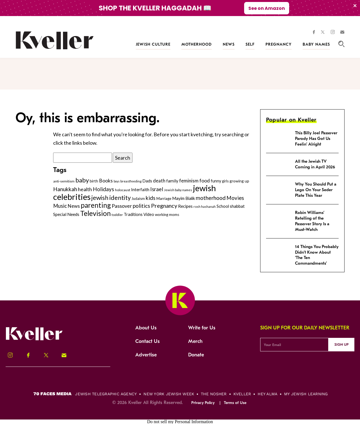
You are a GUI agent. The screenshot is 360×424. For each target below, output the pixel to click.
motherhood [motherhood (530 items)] (211, 198)
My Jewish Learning (306, 394)
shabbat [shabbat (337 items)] (237, 206)
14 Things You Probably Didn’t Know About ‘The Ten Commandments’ (317, 255)
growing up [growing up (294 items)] (239, 180)
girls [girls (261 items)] (225, 181)
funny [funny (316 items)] (216, 180)
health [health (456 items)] (85, 189)
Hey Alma (267, 394)
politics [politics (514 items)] (141, 205)
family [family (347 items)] (172, 180)
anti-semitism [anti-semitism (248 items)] (64, 181)
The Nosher (213, 394)
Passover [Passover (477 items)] (122, 206)
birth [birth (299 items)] (94, 180)
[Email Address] (294, 344)
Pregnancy (279, 44)
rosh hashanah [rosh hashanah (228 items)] (205, 206)
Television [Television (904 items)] (95, 213)
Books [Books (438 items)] (106, 181)
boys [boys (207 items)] (117, 181)
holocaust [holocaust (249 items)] (122, 190)
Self (250, 44)
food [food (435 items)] (204, 181)
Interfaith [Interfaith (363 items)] (140, 189)
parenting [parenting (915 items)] (96, 205)
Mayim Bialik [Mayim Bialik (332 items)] (183, 198)
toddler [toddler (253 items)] (117, 215)
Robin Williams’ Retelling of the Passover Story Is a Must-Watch (312, 221)
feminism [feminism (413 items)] (189, 181)
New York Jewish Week (168, 394)
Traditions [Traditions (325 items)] (133, 214)
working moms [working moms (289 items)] (167, 214)
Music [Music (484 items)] (60, 206)
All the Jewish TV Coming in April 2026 (315, 164)
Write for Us (201, 328)
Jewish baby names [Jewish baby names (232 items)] (178, 190)
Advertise (146, 355)
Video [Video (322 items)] (148, 214)
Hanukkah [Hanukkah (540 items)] (65, 189)
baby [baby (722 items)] (82, 180)
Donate (196, 355)
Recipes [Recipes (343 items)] (185, 206)
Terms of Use (235, 402)
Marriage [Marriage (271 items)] (163, 198)
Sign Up (341, 344)
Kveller (242, 394)
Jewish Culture (153, 44)
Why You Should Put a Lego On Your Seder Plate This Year (315, 190)
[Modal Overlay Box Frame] (180, 8)
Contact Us (147, 341)
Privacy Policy (203, 402)
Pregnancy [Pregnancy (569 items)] (164, 205)
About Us (146, 328)
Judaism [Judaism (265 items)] (138, 198)
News (229, 44)
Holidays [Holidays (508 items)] (103, 189)
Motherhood (196, 44)
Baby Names (316, 44)
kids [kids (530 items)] (151, 198)
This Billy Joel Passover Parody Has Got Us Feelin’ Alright (316, 138)
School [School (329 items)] (223, 206)
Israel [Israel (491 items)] (156, 189)
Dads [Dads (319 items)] (147, 180)
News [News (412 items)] (74, 206)
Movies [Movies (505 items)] (235, 198)
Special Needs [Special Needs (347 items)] (66, 214)
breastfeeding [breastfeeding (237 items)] (130, 181)
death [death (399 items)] (159, 181)
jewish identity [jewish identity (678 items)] (111, 197)
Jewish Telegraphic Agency (106, 394)
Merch (195, 341)
